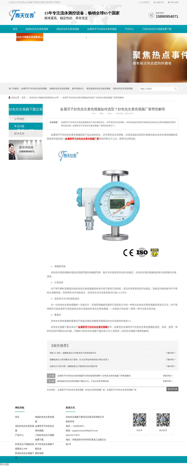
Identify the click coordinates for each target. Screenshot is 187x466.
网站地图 (174, 2)
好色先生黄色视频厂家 (95, 390)
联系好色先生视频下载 (101, 37)
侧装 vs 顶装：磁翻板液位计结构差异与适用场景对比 (73, 353)
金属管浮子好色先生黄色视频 (102, 29)
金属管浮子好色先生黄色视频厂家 (121, 390)
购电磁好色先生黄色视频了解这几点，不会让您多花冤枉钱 (83, 381)
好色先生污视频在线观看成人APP (30, 37)
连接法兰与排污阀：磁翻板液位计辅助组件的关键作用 (73, 366)
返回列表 (172, 389)
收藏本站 (160, 2)
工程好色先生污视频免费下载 (156, 29)
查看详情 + (168, 376)
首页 (15, 29)
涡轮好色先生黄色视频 (123, 88)
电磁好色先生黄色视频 (37, 29)
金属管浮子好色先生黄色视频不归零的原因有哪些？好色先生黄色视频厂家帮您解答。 (94, 376)
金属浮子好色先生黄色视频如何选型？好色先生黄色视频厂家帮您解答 (93, 97)
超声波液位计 (78, 88)
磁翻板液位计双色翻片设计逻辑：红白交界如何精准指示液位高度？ (79, 359)
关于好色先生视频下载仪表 (68, 37)
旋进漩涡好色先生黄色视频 (98, 88)
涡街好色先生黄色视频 (67, 29)
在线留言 (146, 2)
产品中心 (129, 29)
